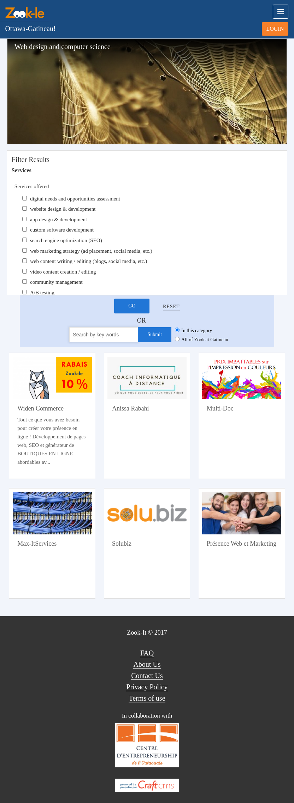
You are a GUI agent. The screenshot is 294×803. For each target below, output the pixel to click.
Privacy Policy (146, 687)
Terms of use (147, 698)
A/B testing (42, 292)
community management (56, 282)
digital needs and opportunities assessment (75, 199)
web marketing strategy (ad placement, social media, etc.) (91, 251)
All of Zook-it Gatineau (204, 339)
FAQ (147, 653)
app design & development (58, 219)
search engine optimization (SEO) (66, 240)
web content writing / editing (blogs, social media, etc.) (88, 261)
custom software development (62, 230)
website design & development (62, 209)
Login (275, 29)
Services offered (31, 186)
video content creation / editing (63, 272)
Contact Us (147, 675)
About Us (146, 664)
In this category (196, 330)
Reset (171, 306)
